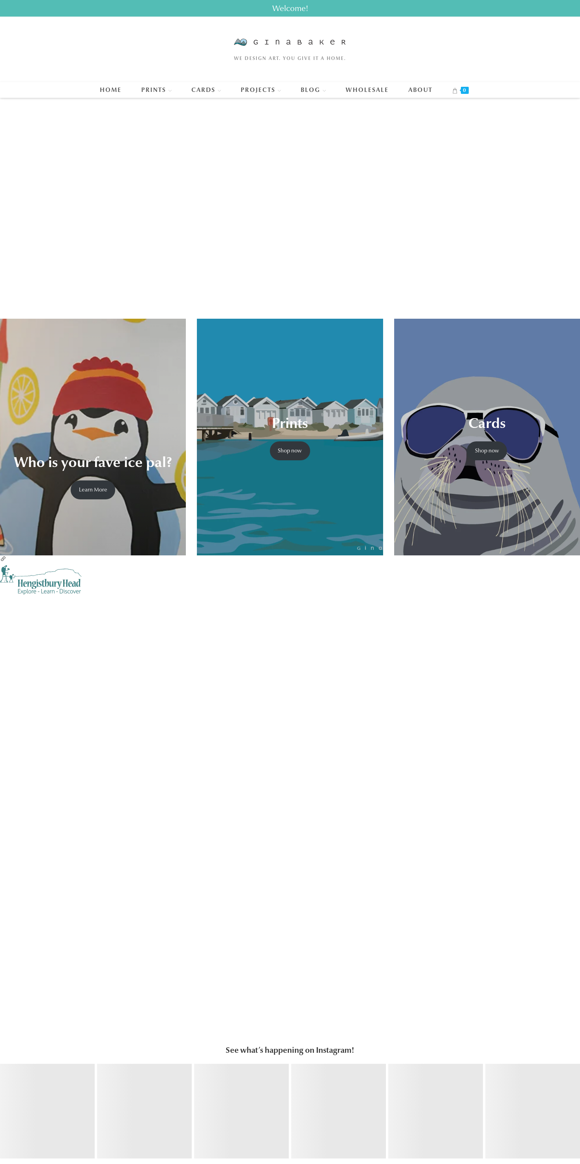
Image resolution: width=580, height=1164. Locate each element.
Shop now (290, 450)
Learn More (93, 489)
